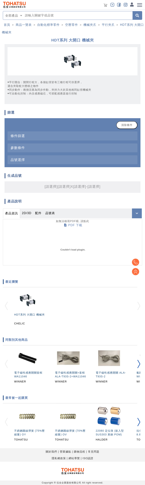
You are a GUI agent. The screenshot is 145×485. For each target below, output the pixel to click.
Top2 (135, 262)
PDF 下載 (73, 225)
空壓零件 (71, 24)
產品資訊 (11, 213)
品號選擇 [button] (18, 160)
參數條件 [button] (18, 148)
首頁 (7, 24)
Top (135, 271)
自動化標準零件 (48, 24)
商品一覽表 (24, 24)
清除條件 (127, 124)
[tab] (72, 135)
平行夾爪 (108, 24)
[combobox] (78, 15)
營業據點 (65, 451)
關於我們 (51, 451)
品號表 (50, 213)
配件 (38, 213)
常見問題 (93, 451)
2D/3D (26, 213)
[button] (139, 364)
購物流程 (79, 451)
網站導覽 (74, 458)
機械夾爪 (89, 24)
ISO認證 (88, 458)
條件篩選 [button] (18, 136)
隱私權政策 (59, 458)
